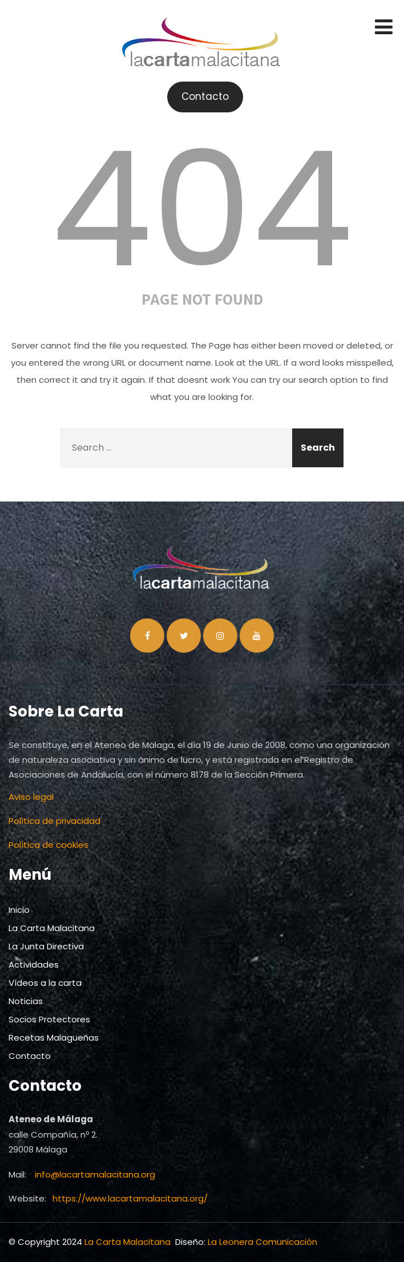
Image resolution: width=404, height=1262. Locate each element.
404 (202, 209)
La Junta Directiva (46, 946)
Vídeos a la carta (45, 983)
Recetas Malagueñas (54, 1037)
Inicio (19, 910)
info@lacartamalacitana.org (95, 1174)
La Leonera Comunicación (262, 1242)
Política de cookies (48, 845)
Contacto (30, 1056)
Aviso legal (31, 797)
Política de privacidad (54, 821)
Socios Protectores (49, 1019)
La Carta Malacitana (52, 928)
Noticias (26, 1001)
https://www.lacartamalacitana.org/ (130, 1198)
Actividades (34, 964)
